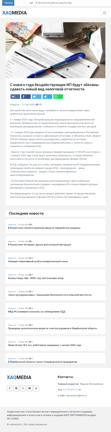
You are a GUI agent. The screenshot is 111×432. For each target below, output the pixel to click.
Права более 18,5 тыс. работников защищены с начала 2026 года (44, 345)
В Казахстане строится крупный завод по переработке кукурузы (44, 228)
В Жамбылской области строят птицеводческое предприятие (42, 362)
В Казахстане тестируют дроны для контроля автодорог (39, 244)
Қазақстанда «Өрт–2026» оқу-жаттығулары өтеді (36, 278)
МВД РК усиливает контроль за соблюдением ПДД (36, 311)
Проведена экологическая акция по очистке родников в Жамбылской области (52, 328)
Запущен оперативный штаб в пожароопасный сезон (38, 261)
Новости (14, 104)
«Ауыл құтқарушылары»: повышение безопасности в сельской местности (49, 295)
